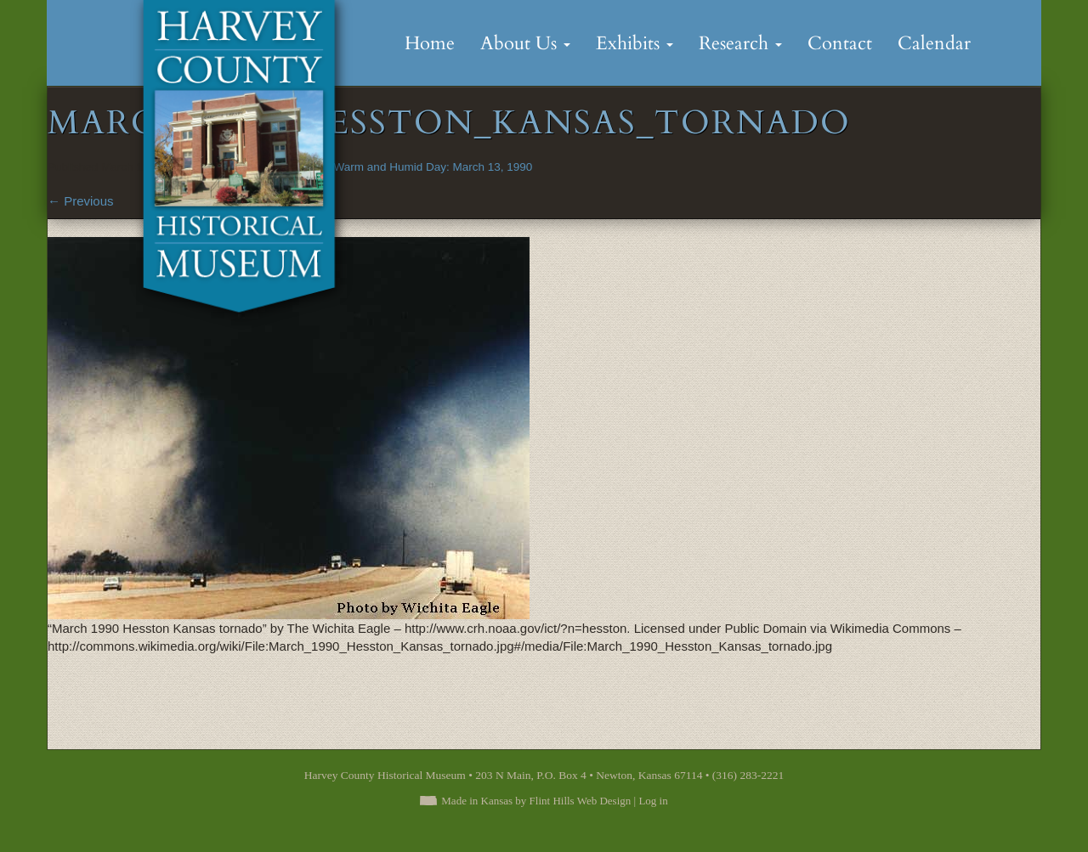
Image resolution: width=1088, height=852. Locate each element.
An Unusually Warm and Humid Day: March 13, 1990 (397, 167)
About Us (525, 43)
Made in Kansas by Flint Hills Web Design (536, 800)
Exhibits (634, 43)
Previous (81, 201)
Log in (652, 800)
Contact (840, 43)
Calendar (934, 43)
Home (430, 43)
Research (740, 43)
